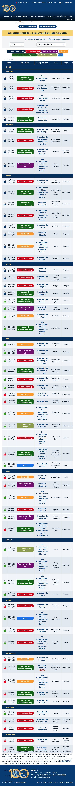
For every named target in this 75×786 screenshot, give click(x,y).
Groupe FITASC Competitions (44, 2)
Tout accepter (8, 770)
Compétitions (50, 16)
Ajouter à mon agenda (35, 39)
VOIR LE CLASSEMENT (28, 26)
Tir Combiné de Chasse (47, 55)
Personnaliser (8, 781)
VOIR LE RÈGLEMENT (47, 26)
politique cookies (41, 763)
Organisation (16, 16)
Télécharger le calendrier (59, 39)
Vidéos (69, 19)
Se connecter (65, 2)
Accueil (6, 16)
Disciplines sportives (37, 16)
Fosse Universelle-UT (50, 51)
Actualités (68, 16)
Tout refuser (9, 776)
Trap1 (60, 55)
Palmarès (59, 16)
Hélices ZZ (63, 51)
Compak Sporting (33, 51)
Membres (25, 16)
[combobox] (22, 2)
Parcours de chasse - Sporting (24, 55)
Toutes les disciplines (16, 51)
